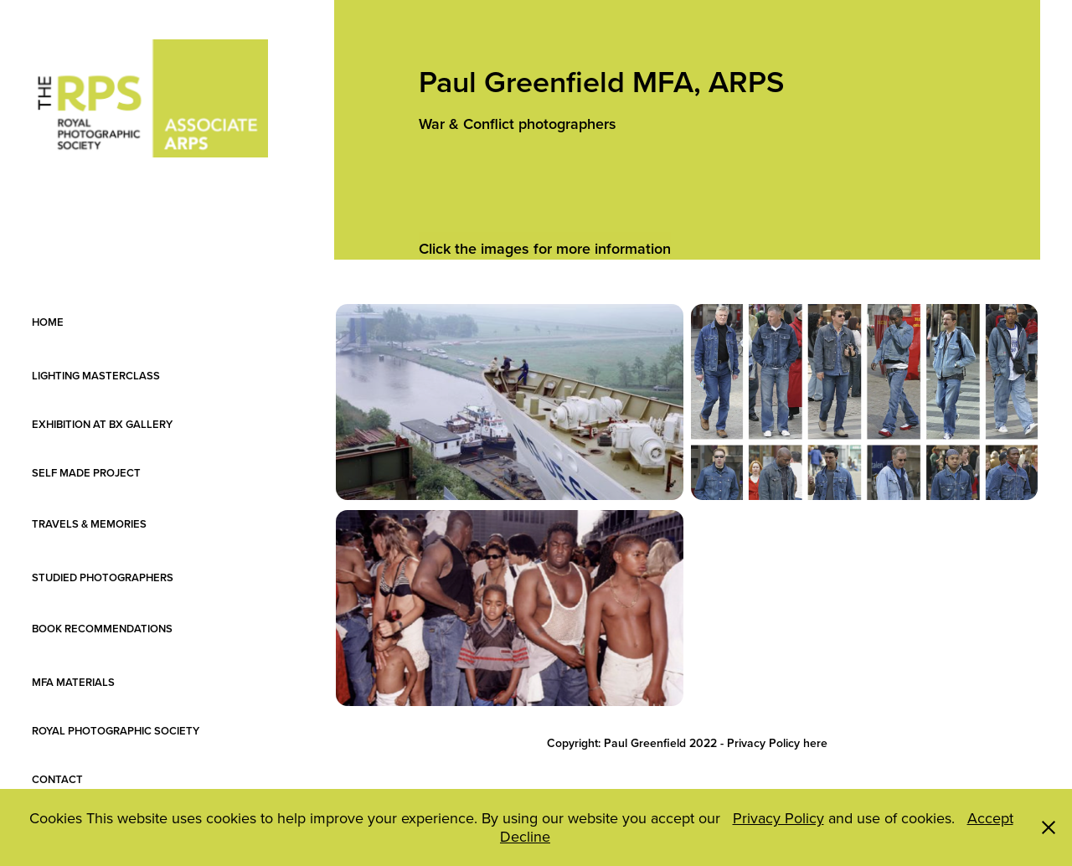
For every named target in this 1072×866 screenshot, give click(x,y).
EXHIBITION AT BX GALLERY (102, 424)
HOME (48, 322)
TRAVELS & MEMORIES (102, 524)
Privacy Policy (778, 817)
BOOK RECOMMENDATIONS (102, 629)
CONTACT (57, 779)
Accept (990, 817)
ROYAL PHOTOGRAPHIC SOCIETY (115, 731)
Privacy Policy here (777, 743)
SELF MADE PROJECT (101, 473)
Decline (525, 836)
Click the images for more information (545, 248)
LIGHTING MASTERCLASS (102, 376)
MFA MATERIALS (73, 682)
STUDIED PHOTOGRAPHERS (102, 577)
